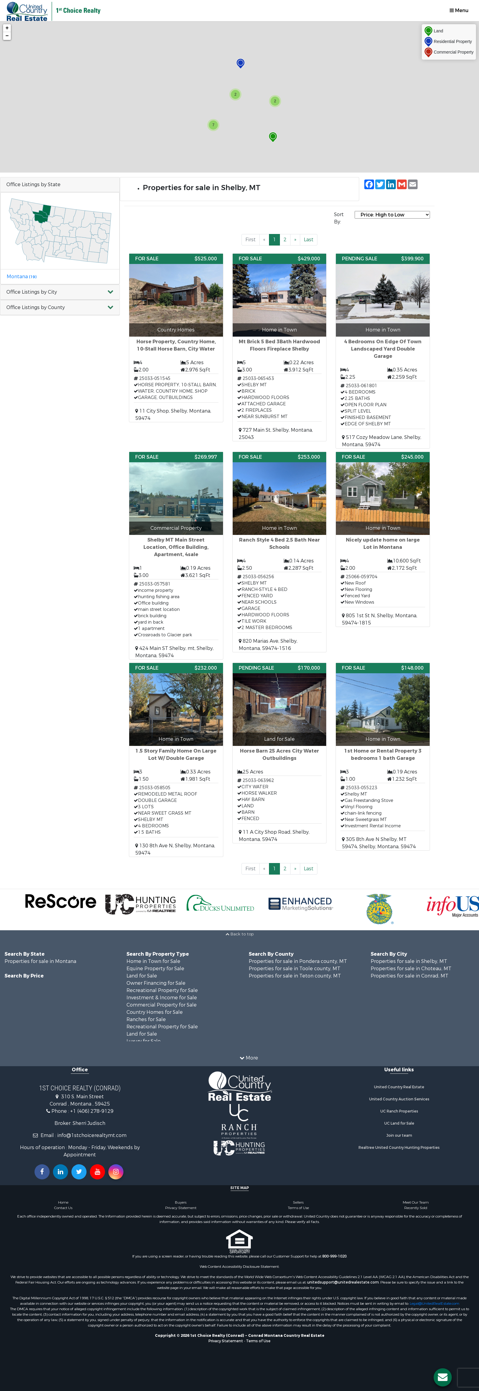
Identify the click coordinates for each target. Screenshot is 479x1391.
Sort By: (339, 218)
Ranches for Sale (146, 1019)
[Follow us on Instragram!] (115, 1171)
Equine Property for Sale (155, 968)
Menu (459, 10)
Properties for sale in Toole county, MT (294, 968)
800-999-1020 (334, 1256)
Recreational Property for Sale (162, 990)
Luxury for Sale (143, 1041)
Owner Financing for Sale (155, 983)
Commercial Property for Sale (161, 1005)
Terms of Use (298, 1207)
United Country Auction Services (399, 1099)
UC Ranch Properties (399, 1111)
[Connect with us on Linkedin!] (60, 1171)
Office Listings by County (35, 307)
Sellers (298, 1202)
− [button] (7, 36)
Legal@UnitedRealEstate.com (434, 1303)
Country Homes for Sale (154, 1012)
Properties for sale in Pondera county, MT (298, 961)
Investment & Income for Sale (161, 997)
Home (63, 1202)
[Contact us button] (443, 1377)
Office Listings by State (33, 184)
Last (308, 239)
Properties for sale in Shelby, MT (409, 961)
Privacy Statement (180, 1207)
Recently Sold (415, 1207)
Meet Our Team (416, 1202)
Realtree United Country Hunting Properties (399, 1147)
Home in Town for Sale (153, 961)
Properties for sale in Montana (40, 961)
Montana (21, 276)
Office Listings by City (31, 292)
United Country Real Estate (399, 1087)
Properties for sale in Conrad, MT (409, 976)
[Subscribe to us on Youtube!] (97, 1171)
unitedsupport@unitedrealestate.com (343, 1282)
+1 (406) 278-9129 (91, 1111)
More (249, 1058)
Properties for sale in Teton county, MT (295, 976)
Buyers (180, 1202)
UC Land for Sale (399, 1123)
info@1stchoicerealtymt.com (91, 1135)
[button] (60, 292)
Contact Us (63, 1207)
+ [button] (7, 28)
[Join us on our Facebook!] (42, 1171)
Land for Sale (141, 976)
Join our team (399, 1135)
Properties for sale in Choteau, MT (411, 968)
